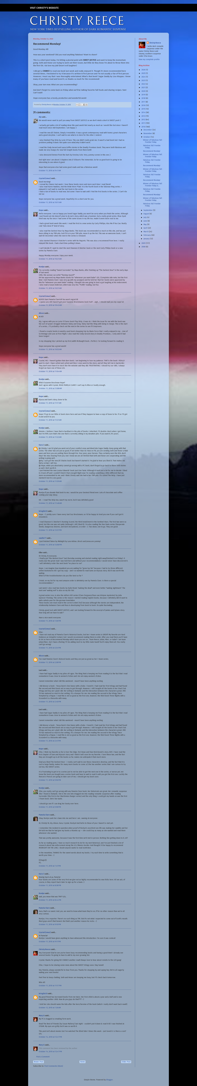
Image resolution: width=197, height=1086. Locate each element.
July (145, 217)
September (148, 210)
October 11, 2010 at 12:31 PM (50, 530)
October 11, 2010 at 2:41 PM (50, 741)
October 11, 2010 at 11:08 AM (50, 388)
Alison (41, 313)
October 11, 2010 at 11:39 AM (50, 481)
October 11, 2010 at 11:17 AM (50, 403)
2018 (143, 98)
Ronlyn (41, 267)
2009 (143, 243)
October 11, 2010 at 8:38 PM (50, 885)
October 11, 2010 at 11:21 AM (50, 420)
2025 (143, 73)
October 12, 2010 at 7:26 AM (50, 1008)
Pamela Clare (44, 815)
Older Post (126, 1062)
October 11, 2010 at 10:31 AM (50, 288)
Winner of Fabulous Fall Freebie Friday (152, 141)
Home (82, 1062)
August (146, 214)
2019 (143, 95)
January (146, 239)
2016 (143, 105)
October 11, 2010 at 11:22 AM (50, 437)
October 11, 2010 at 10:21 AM (50, 259)
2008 (143, 247)
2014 (143, 112)
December (147, 130)
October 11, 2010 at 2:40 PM (50, 702)
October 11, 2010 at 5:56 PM (50, 780)
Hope (41, 210)
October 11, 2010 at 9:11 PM (50, 942)
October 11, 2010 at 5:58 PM (50, 807)
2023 (143, 80)
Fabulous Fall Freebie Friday (151, 146)
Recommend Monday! (151, 151)
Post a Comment (43, 1057)
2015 (143, 109)
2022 (143, 84)
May (145, 224)
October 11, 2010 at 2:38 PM (50, 662)
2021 (143, 87)
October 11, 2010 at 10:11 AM (50, 202)
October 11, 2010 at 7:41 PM (50, 866)
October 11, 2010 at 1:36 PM (50, 621)
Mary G (41, 1016)
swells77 (42, 538)
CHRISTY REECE (77, 21)
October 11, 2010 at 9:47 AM (50, 171)
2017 (143, 102)
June (145, 221)
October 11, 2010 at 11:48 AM (50, 503)
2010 (143, 127)
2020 (143, 91)
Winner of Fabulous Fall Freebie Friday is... (152, 184)
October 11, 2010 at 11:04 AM (50, 371)
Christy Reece (45, 949)
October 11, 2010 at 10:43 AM (50, 305)
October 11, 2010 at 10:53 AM (50, 349)
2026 (143, 70)
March (146, 232)
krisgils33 (43, 511)
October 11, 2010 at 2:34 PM (50, 648)
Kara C (41, 445)
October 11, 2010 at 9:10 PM (50, 924)
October (147, 137)
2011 (143, 123)
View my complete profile (149, 59)
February (147, 235)
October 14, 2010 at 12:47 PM (50, 1037)
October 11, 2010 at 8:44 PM (50, 900)
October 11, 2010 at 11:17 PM (50, 986)
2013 (143, 116)
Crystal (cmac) (45, 178)
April (145, 228)
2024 (143, 77)
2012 (143, 120)
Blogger (109, 1080)
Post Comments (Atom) (53, 1066)
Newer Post (38, 1062)
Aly (40, 117)
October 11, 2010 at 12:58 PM (50, 545)
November (148, 133)
